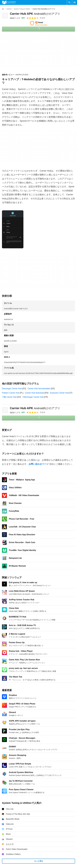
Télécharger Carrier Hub (33, 397)
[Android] (8, 9)
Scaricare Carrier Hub (59, 393)
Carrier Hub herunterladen (38, 388)
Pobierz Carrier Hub (10, 393)
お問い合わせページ (39, 464)
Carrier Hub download (34, 393)
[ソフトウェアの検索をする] (69, 2)
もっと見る (38, 861)
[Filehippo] (9, 2)
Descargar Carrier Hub (12, 388)
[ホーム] (3, 9)
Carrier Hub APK (35, 13)
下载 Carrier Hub (9, 397)
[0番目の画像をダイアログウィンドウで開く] (12, 229)
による (15, 18)
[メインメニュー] (74, 2)
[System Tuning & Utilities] (22, 9)
